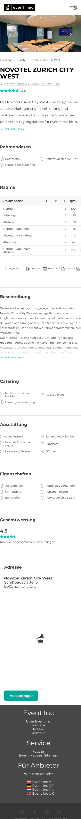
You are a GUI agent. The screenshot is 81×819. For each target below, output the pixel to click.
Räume (7, 187)
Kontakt (38, 733)
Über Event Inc (38, 721)
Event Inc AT (40, 782)
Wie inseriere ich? (38, 774)
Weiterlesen (12, 129)
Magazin (38, 751)
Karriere (38, 725)
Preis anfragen (21, 696)
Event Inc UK (40, 793)
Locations (6, 59)
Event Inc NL (40, 790)
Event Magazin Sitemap (38, 755)
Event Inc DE (40, 786)
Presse (38, 729)
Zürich (21, 59)
